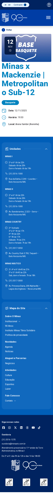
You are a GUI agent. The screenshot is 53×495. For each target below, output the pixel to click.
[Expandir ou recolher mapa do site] (26, 308)
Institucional (11, 321)
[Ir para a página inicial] (14, 17)
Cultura (8, 375)
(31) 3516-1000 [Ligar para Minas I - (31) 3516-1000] (16, 174)
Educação (10, 379)
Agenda (9, 347)
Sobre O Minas (13, 316)
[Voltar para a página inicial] (26, 465)
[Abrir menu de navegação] (48, 18)
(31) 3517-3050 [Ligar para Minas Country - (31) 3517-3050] (16, 248)
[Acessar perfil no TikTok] (39, 428)
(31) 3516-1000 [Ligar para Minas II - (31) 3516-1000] (16, 206)
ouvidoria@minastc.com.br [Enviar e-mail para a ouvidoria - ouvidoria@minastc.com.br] (14, 444)
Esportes (9, 384)
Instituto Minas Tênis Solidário (20, 330)
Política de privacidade (16, 335)
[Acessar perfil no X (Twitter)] (15, 428)
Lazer (8, 388)
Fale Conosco (12, 395)
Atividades (10, 370)
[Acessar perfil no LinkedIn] (21, 428)
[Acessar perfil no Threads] (27, 428)
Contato (9, 400)
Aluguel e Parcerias (15, 358)
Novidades (10, 341)
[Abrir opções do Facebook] (3, 428)
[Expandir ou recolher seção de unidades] (26, 149)
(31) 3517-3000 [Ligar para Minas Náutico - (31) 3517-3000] (16, 281)
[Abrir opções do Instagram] (9, 428)
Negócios (10, 363)
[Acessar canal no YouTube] (33, 428)
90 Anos (9, 326)
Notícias (9, 351)
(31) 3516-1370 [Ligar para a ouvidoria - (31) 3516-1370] (9, 439)
